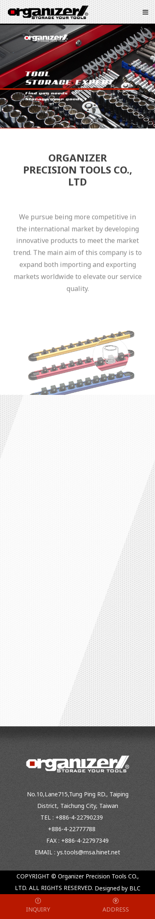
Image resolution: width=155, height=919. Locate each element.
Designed (107, 888)
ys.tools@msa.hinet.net (88, 852)
